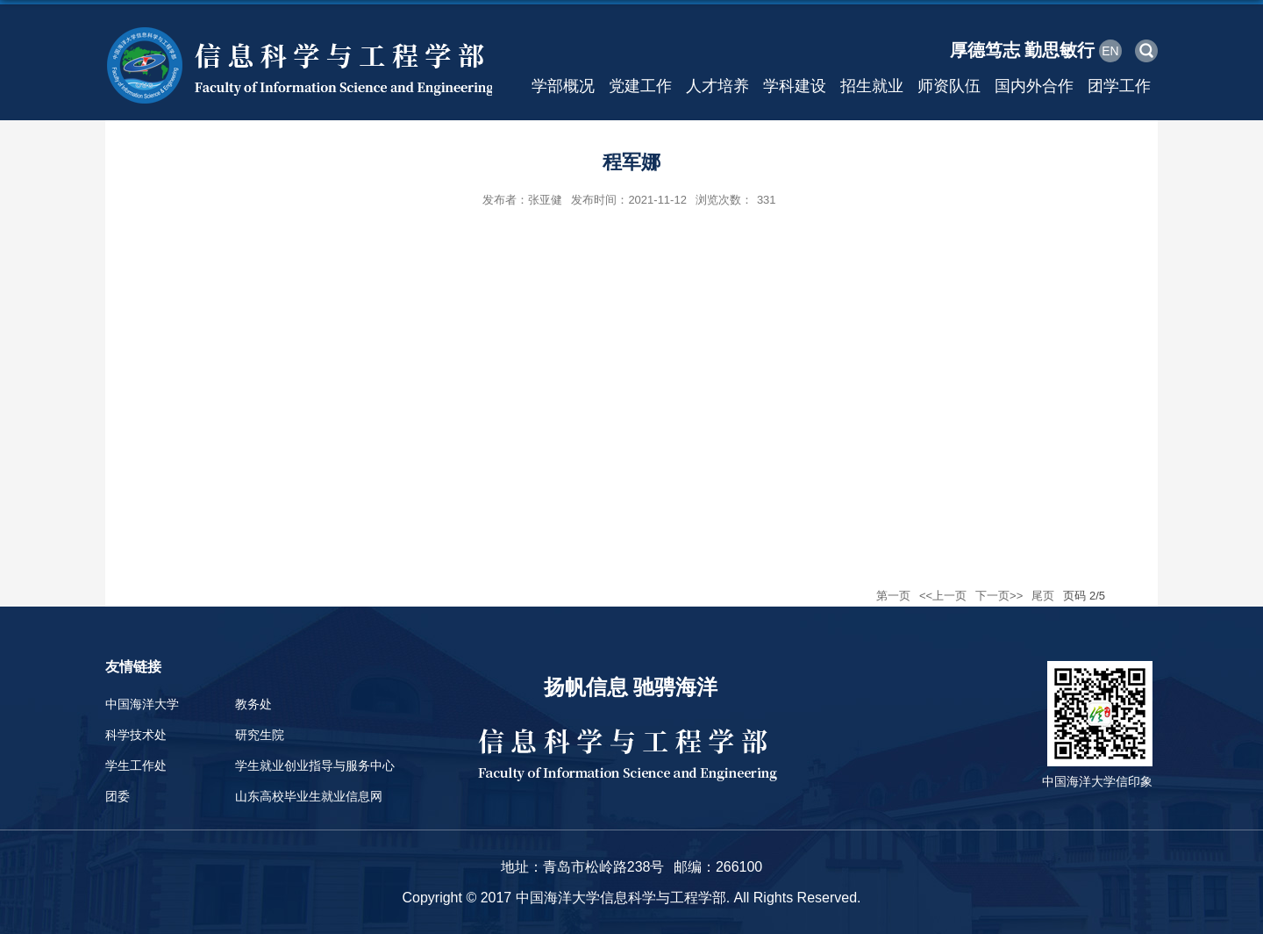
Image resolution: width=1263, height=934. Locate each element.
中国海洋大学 (142, 704)
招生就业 (871, 86)
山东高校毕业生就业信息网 (308, 796)
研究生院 (259, 735)
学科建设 (794, 86)
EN (1110, 51)
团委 (117, 796)
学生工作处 (136, 765)
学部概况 (563, 86)
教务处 (253, 704)
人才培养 (717, 86)
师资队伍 (949, 86)
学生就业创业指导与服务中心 (315, 765)
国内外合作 (1034, 86)
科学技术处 (136, 735)
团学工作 (1119, 86)
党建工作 (640, 86)
